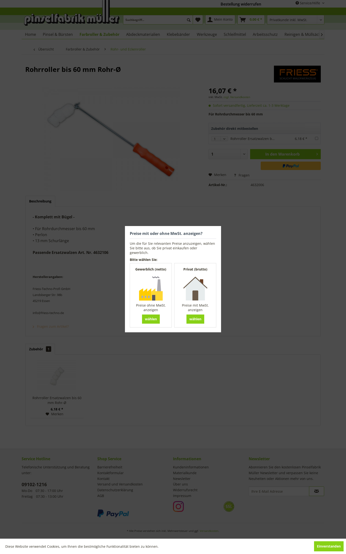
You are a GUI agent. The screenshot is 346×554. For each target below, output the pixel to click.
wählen (151, 319)
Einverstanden (329, 546)
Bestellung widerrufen (241, 4)
